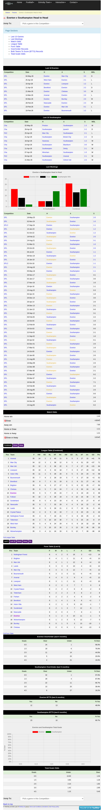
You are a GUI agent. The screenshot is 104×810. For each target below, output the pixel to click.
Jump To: (7, 23)
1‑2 (85, 84)
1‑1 (94, 225)
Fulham (13, 497)
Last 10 (12, 541)
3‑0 (85, 91)
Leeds (12, 508)
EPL (5, 76)
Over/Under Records (19, 49)
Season (7, 12)
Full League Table (9, 537)
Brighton (13, 485)
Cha (5, 125)
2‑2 (85, 88)
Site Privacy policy (54, 806)
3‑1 (94, 240)
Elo (30, 541)
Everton (46, 76)
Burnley (64, 99)
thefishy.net (22, 806)
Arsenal (46, 95)
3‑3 (85, 76)
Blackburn (67, 145)
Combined (7, 445)
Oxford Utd (67, 160)
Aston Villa (14, 474)
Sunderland (14, 501)
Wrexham (45, 152)
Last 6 (6, 541)
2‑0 (85, 95)
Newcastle (47, 103)
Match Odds (16, 41)
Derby (65, 148)
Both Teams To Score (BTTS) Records (27, 51)
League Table (16, 44)
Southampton (68, 125)
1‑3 (85, 125)
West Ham (47, 80)
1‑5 (85, 152)
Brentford (47, 88)
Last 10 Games (17, 37)
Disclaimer (45, 806)
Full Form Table (8, 633)
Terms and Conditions (35, 806)
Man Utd (65, 107)
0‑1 (85, 107)
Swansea (45, 141)
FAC (5, 133)
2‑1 (85, 80)
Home (19, 2)
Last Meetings (17, 39)
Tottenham (14, 520)
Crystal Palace (15, 512)
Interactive (61, 2)
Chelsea (65, 91)
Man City (65, 76)
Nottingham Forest (17, 516)
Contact (74, 2)
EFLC (6, 225)
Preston (45, 125)
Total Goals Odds (18, 54)
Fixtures (14, 12)
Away (21, 445)
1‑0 (94, 221)
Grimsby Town (44, 2)
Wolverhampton (16, 531)
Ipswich (66, 129)
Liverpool (65, 84)
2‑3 (85, 103)
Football (30, 2)
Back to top (8, 804)
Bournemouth (66, 111)
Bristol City (67, 137)
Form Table (15, 46)
